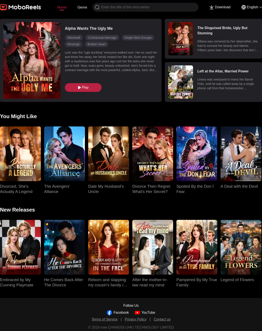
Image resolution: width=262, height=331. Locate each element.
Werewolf (73, 37)
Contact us (162, 319)
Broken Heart (96, 44)
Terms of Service (104, 319)
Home (62, 7)
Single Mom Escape (138, 37)
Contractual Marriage (102, 37)
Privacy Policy (136, 319)
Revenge (73, 44)
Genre (82, 7)
